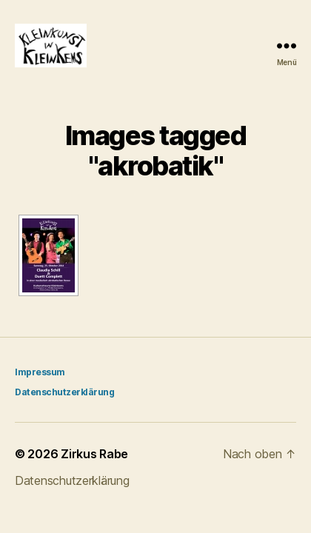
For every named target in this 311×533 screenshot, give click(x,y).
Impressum (40, 372)
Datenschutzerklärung (64, 392)
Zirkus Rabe (94, 453)
